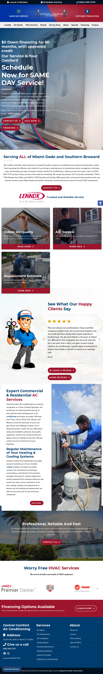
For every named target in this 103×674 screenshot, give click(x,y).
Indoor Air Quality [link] (44, 655)
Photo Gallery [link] (75, 638)
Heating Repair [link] (43, 642)
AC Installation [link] (42, 638)
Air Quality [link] (18, 25)
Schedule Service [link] (51, 2)
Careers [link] (73, 634)
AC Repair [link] (41, 630)
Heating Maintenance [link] (45, 647)
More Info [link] (77, 247)
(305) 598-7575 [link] (85, 2)
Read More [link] (26, 247)
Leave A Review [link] (17, 2)
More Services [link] (32, 25)
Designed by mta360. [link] (66, 671)
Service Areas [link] (55, 25)
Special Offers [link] (75, 642)
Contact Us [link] (11, 121)
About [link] (66, 25)
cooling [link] (9, 467)
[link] (100, 203)
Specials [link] (74, 25)
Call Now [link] (32, 121)
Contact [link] (95, 25)
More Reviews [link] (60, 377)
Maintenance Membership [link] (47, 659)
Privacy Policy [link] (78, 671)
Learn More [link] (85, 608)
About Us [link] (74, 630)
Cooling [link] (8, 25)
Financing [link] (85, 25)
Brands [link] (43, 25)
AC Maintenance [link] (43, 634)
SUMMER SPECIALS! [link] (11, 669)
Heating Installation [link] (44, 651)
